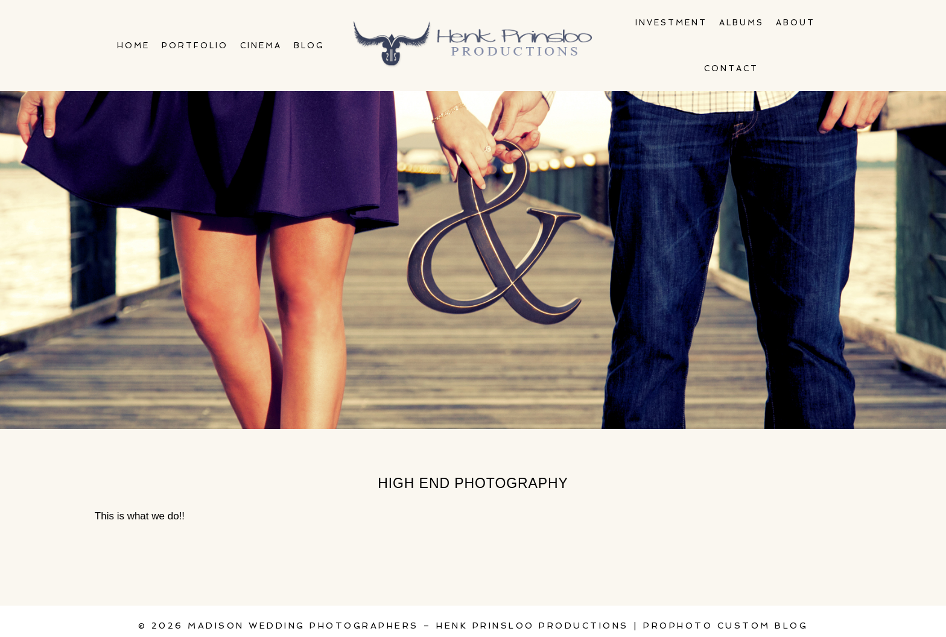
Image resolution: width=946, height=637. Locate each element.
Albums (741, 22)
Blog (309, 45)
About (795, 22)
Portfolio (195, 45)
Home (133, 45)
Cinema (261, 45)
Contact (731, 68)
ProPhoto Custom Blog (725, 625)
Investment (671, 22)
